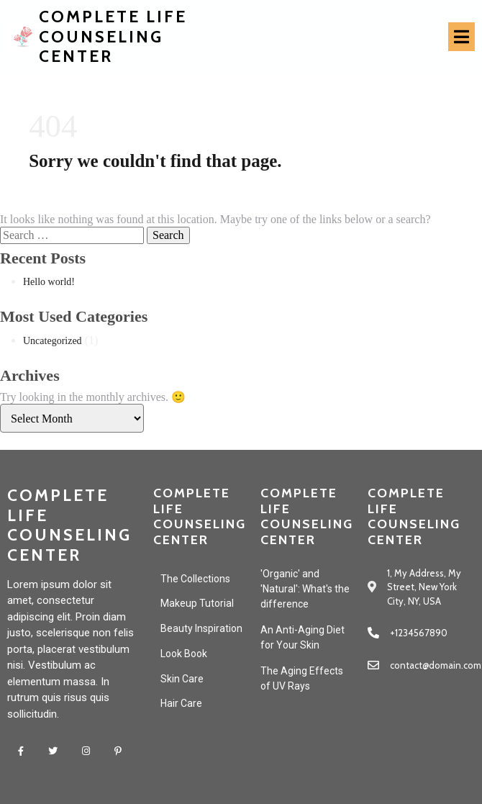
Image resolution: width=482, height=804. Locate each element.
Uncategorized (52, 340)
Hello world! (49, 281)
